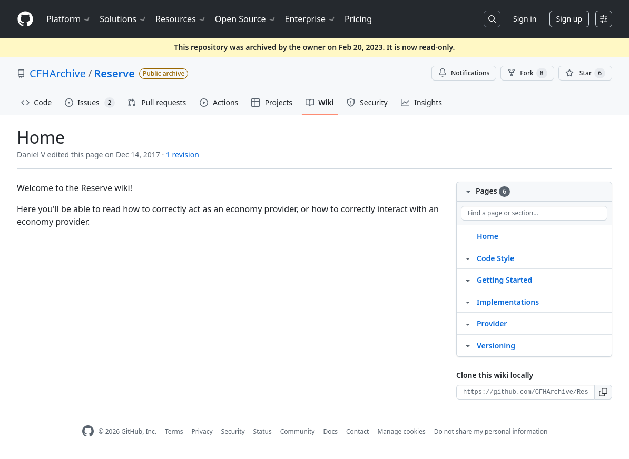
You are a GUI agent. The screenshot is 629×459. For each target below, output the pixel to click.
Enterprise (310, 19)
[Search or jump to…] (492, 19)
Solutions (123, 19)
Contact (357, 431)
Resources (181, 19)
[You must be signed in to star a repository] (585, 73)
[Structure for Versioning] (468, 345)
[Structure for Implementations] (468, 301)
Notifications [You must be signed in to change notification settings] (463, 72)
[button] (603, 392)
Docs (330, 431)
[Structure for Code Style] (468, 258)
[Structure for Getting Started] (468, 279)
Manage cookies (401, 431)
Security (233, 431)
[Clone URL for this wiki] (525, 392)
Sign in (524, 19)
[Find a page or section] (534, 213)
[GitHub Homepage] (88, 431)
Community (297, 431)
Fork (527, 73)
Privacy (202, 431)
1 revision (182, 154)
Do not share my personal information (491, 431)
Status (262, 431)
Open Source (246, 19)
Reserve (114, 73)
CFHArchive (58, 73)
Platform (68, 19)
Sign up (569, 19)
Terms (174, 431)
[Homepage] (25, 19)
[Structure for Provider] (468, 323)
